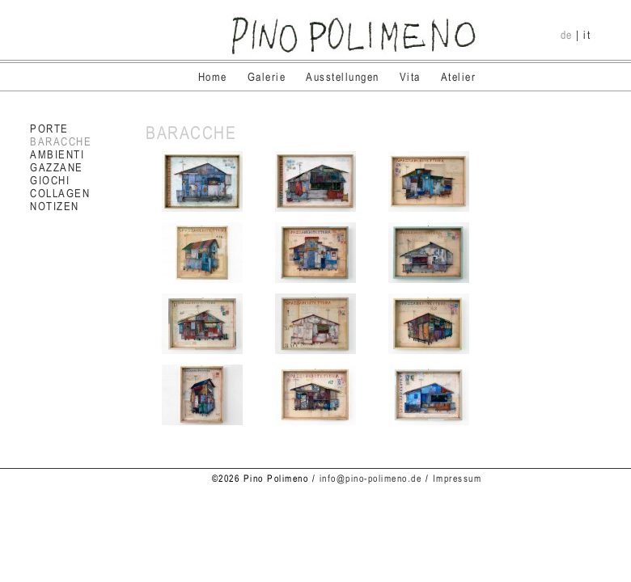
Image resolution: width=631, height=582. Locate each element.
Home (212, 76)
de (567, 34)
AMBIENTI (57, 154)
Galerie (267, 76)
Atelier (458, 76)
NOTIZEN (54, 206)
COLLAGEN (60, 193)
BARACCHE (60, 141)
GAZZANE (56, 167)
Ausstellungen (342, 76)
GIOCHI (50, 180)
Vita (410, 76)
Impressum (457, 478)
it (587, 34)
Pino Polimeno (353, 35)
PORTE (49, 128)
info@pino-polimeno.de (371, 478)
